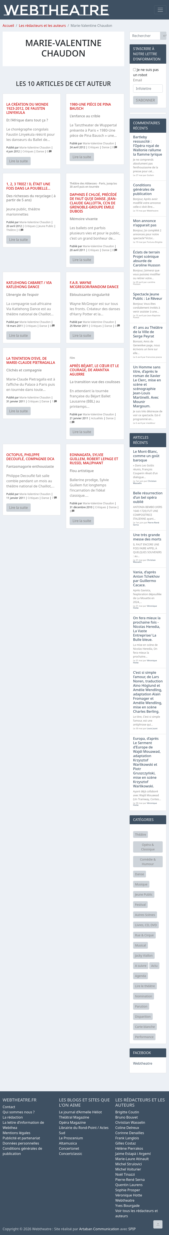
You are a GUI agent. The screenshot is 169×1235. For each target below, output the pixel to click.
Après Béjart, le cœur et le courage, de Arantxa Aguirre (94, 369)
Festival (140, 905)
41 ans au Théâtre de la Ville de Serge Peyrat (148, 332)
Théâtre (11, 230)
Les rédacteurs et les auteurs (42, 25)
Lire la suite (18, 161)
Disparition (143, 1016)
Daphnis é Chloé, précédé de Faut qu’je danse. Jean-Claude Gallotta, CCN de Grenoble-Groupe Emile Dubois (93, 203)
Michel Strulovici (128, 1164)
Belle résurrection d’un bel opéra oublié (148, 497)
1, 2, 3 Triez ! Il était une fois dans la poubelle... (28, 186)
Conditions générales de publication (143, 189)
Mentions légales (16, 1132)
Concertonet (69, 1148)
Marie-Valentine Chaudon (34, 147)
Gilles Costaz (125, 1143)
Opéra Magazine (72, 1122)
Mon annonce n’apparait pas (144, 222)
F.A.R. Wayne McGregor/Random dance (94, 284)
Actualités (97, 418)
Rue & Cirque (144, 935)
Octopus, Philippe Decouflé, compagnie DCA (30, 456)
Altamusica (68, 1143)
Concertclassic (70, 1153)
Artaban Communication (99, 1229)
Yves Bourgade (127, 1205)
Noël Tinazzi (125, 1174)
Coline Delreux (127, 1127)
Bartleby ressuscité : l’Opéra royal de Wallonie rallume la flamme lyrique (147, 146)
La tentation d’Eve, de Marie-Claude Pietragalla (30, 360)
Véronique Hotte (128, 1195)
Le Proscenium (71, 1138)
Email (137, 80)
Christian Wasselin (130, 1122)
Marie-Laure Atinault (132, 1158)
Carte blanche (145, 1027)
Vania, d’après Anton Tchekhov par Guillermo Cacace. (146, 578)
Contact (9, 1106)
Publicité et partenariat (21, 1138)
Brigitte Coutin (127, 1112)
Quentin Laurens (128, 1184)
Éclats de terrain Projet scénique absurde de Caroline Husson (146, 259)
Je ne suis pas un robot (146, 72)
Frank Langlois (127, 1138)
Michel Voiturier (128, 1169)
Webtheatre (142, 1063)
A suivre (140, 966)
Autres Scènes (145, 915)
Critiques (27, 151)
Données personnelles (21, 1143)
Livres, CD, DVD (146, 925)
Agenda (140, 976)
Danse (40, 151)
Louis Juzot (152, 728)
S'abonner (145, 100)
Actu (154, 966)
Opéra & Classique (148, 847)
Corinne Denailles (129, 1132)
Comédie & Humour (148, 861)
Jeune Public (46, 226)
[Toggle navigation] (160, 9)
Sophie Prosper (127, 1190)
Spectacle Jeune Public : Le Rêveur (147, 296)
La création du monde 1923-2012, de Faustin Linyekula (27, 108)
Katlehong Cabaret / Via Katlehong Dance (29, 284)
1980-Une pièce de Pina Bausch (90, 106)
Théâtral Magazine (74, 1117)
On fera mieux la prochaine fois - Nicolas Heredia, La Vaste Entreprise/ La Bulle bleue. (147, 629)
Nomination (143, 996)
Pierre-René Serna (130, 1179)
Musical (140, 945)
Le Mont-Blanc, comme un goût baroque (146, 456)
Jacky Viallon (144, 955)
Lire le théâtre (145, 986)
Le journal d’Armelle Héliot (80, 1112)
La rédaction (13, 1117)
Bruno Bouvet (126, 1117)
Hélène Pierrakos (129, 1148)
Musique (141, 884)
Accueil (8, 25)
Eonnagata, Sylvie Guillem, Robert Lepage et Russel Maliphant (94, 458)
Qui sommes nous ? (19, 1112)
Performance (144, 1037)
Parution (141, 1006)
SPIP (132, 1229)
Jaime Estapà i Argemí (133, 1153)
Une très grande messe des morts (147, 537)
